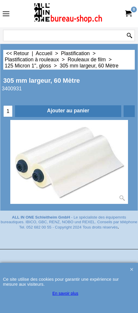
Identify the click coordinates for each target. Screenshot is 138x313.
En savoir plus (65, 293)
